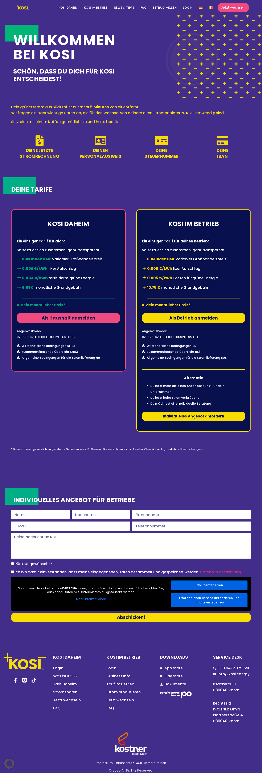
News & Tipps (124, 7)
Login (187, 7)
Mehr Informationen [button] (91, 599)
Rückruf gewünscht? (33, 563)
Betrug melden (165, 7)
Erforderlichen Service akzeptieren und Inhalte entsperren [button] (209, 600)
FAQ (143, 7)
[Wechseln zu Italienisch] (211, 8)
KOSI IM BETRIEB (96, 7)
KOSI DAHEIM (68, 7)
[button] (9, 763)
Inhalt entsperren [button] (209, 585)
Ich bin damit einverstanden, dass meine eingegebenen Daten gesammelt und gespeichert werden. (128, 572)
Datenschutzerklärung (220, 572)
